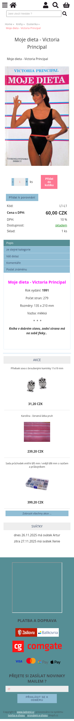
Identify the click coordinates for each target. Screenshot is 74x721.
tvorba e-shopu (16, 715)
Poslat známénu (16, 269)
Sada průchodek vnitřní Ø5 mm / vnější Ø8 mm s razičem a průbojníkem (37, 465)
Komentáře (13, 263)
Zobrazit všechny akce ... (36, 513)
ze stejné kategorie (18, 249)
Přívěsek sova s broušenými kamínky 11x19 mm (37, 368)
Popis (9, 243)
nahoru (68, 715)
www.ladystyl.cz (25, 712)
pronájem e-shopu (37, 715)
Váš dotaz (12, 256)
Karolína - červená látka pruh (37, 416)
